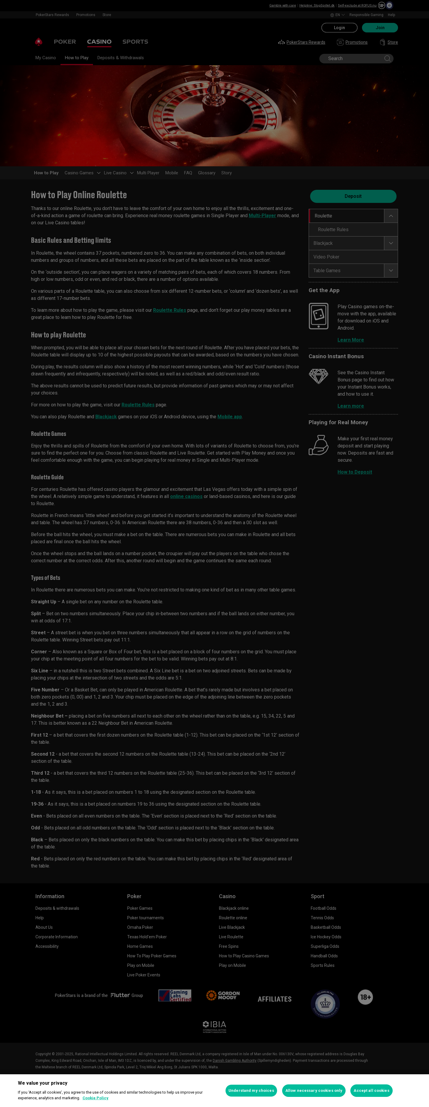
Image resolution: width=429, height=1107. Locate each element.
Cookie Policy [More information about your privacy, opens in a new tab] (95, 1098)
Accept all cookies (371, 1090)
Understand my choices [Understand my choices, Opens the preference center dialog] (251, 1090)
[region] (214, 1090)
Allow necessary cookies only (314, 1090)
